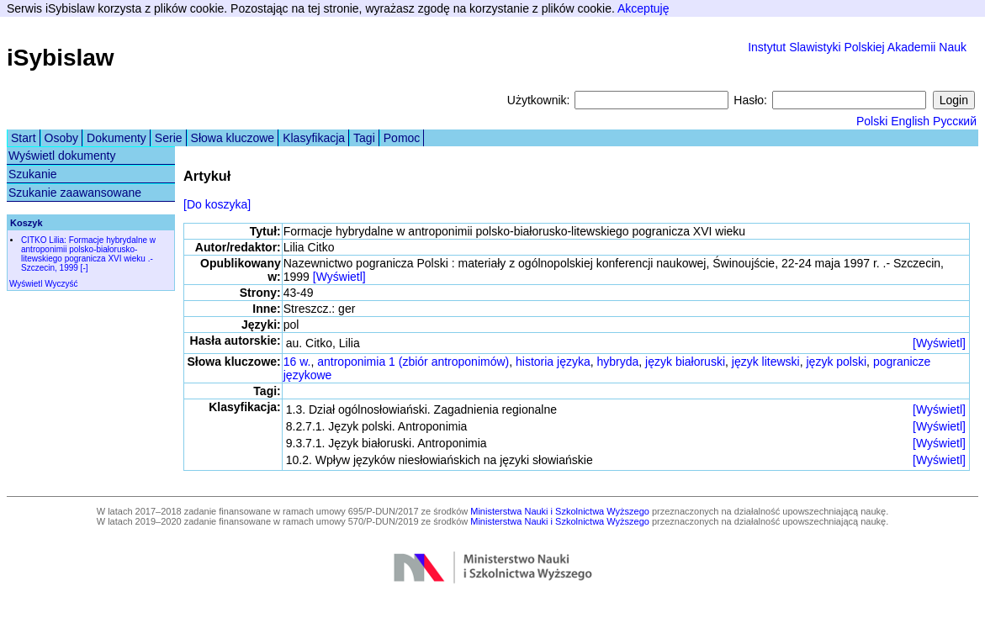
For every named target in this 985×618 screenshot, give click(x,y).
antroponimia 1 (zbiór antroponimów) (413, 361)
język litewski (766, 361)
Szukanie (32, 174)
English (910, 121)
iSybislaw (60, 58)
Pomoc (402, 138)
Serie (169, 138)
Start (23, 138)
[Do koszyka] (217, 204)
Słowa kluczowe (233, 138)
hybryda (618, 361)
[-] (84, 267)
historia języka (553, 361)
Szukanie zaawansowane (74, 192)
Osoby (61, 138)
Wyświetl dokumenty (61, 155)
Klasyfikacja (314, 138)
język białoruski (685, 361)
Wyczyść (61, 283)
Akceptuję (643, 8)
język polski (837, 361)
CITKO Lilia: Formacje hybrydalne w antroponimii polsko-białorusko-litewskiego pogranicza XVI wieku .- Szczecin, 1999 (88, 253)
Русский (955, 121)
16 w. (297, 361)
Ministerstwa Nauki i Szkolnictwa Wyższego (559, 511)
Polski (871, 121)
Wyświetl (25, 283)
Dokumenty (116, 138)
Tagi (364, 138)
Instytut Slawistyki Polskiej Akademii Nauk (857, 47)
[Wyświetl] (339, 276)
